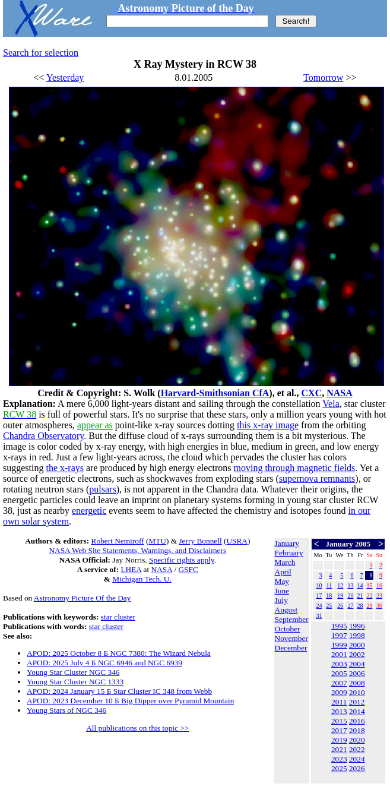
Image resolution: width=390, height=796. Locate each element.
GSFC (188, 569)
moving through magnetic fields (294, 468)
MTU (157, 540)
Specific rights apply (181, 559)
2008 (357, 682)
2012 (357, 701)
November (291, 638)
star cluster (118, 616)
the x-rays (65, 468)
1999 (339, 644)
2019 (339, 739)
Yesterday (65, 77)
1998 (357, 635)
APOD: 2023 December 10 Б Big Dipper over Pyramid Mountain (130, 700)
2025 (339, 768)
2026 (357, 768)
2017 (339, 730)
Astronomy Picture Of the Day (82, 597)
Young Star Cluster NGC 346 (73, 672)
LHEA (131, 569)
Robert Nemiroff (117, 540)
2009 (339, 692)
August (286, 609)
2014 (357, 711)
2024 (357, 758)
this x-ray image (268, 425)
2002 (357, 654)
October (287, 628)
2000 (357, 644)
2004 (357, 663)
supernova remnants (317, 478)
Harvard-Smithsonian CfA (215, 393)
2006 (357, 673)
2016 (357, 720)
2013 (339, 711)
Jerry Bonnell (200, 540)
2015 (339, 720)
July (281, 600)
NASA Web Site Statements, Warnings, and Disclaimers (137, 550)
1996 (357, 625)
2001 (339, 654)
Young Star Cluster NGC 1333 (75, 681)
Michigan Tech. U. (142, 578)
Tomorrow (323, 77)
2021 (339, 749)
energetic (89, 511)
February (289, 552)
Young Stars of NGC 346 (66, 710)
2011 (339, 701)
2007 (339, 682)
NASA (339, 393)
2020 (357, 739)
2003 (339, 663)
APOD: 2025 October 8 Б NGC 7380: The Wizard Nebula (119, 653)
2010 (357, 692)
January (287, 543)
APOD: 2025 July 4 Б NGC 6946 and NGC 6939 (104, 662)
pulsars (102, 489)
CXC (312, 393)
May (282, 581)
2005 (339, 673)
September (292, 619)
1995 (339, 625)
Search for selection (40, 53)
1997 (339, 635)
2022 (357, 749)
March (285, 562)
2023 (339, 758)
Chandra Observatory (43, 436)
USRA (237, 540)
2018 (357, 730)
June (282, 590)
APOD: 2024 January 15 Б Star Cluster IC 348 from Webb (119, 691)
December (291, 647)
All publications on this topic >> (137, 728)
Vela (330, 404)
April (283, 571)
